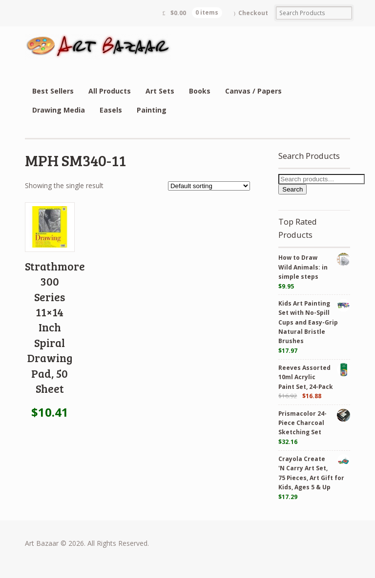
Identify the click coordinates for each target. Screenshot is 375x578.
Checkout (253, 13)
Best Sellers (53, 91)
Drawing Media (58, 110)
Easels (111, 110)
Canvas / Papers (253, 91)
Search (292, 189)
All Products (109, 91)
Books (199, 91)
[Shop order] (209, 186)
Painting (152, 110)
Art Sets (160, 91)
